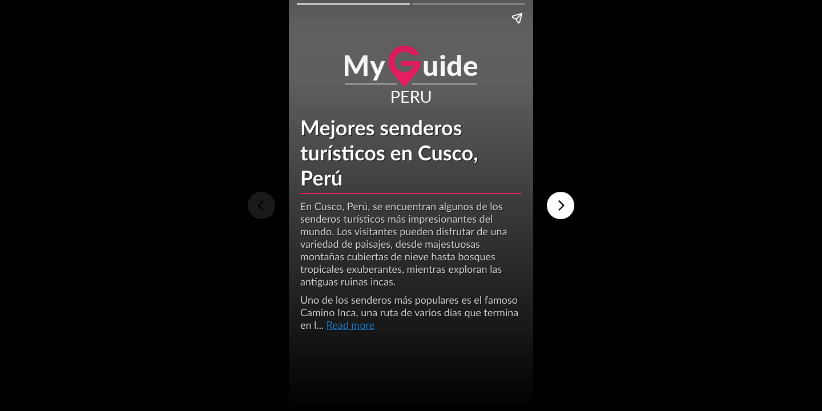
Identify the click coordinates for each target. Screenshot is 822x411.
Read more (351, 325)
